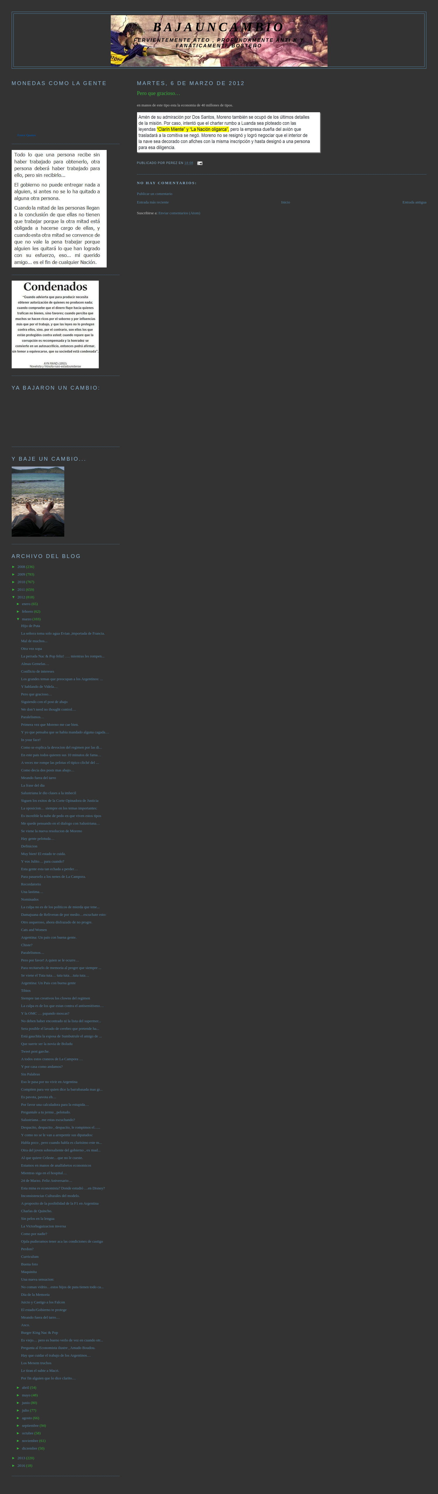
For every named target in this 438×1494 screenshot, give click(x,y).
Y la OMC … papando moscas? (45, 1013)
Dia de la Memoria (35, 1294)
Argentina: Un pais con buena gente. (49, 937)
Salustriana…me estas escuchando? (48, 1120)
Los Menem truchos (36, 1363)
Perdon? (27, 1249)
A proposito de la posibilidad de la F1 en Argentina (59, 1203)
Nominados (30, 899)
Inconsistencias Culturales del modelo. (50, 1196)
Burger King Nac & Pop (39, 1332)
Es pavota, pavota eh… (38, 1097)
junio (26, 1402)
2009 (22, 574)
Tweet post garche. (35, 1051)
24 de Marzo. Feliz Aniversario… (46, 1180)
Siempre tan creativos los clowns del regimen (55, 998)
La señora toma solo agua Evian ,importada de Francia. (63, 633)
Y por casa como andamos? (42, 1066)
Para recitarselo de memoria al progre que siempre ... (61, 968)
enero (26, 604)
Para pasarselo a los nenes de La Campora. (53, 876)
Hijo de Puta (30, 625)
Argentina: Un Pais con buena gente (48, 983)
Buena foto (29, 1264)
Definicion (29, 846)
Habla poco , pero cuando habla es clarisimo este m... (61, 1142)
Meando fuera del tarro (38, 778)
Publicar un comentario (154, 193)
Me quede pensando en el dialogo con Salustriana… (60, 823)
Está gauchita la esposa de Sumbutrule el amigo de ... (61, 1036)
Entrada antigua (414, 202)
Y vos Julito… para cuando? (42, 861)
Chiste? (26, 945)
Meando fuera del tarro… (40, 1317)
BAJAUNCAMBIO (219, 27)
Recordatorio (31, 884)
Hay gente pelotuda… (37, 838)
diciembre (30, 1448)
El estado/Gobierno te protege (44, 1310)
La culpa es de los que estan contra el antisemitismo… (62, 1006)
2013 (22, 1458)
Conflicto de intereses (37, 671)
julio (26, 1410)
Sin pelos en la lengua (37, 1218)
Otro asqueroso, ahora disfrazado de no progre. (56, 922)
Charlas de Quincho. (36, 1211)
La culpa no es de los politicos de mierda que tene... (60, 907)
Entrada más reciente (153, 202)
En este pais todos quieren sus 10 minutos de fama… (61, 755)
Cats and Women (34, 930)
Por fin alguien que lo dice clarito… (48, 1378)
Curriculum (30, 1256)
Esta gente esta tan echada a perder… (49, 869)
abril (26, 1387)
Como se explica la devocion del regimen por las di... (61, 747)
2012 (22, 597)
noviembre (30, 1440)
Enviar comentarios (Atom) (179, 213)
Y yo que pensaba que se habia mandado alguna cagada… (65, 732)
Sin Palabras (30, 1074)
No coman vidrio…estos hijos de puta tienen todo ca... (62, 1287)
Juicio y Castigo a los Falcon (43, 1302)
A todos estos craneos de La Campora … (52, 1059)
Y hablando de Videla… (39, 686)
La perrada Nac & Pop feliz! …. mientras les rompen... (63, 656)
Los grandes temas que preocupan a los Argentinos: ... (62, 679)
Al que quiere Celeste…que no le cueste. (52, 1158)
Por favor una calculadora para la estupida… (55, 1104)
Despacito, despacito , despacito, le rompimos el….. (60, 1127)
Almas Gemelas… (35, 663)
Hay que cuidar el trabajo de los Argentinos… (56, 1355)
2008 (22, 566)
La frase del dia (32, 785)
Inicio (285, 202)
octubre (28, 1433)
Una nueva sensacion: (37, 1279)
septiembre (30, 1425)
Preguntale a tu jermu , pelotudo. (46, 1112)
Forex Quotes (26, 135)
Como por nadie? (34, 1234)
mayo (26, 1395)
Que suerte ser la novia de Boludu (46, 1044)
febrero (28, 611)
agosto (27, 1418)
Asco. (25, 1325)
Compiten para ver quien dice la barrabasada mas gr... (62, 1089)
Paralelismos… (32, 717)
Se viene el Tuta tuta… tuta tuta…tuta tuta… (55, 975)
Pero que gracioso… (159, 93)
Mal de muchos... (34, 641)
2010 (22, 582)
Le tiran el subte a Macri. (40, 1370)
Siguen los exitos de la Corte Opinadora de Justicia (59, 800)
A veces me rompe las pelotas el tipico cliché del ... (60, 762)
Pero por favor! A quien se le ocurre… (50, 960)
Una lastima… (32, 892)
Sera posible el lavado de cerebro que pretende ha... (60, 1028)
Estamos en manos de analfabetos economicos (56, 1165)
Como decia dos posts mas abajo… (47, 770)
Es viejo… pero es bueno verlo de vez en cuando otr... (62, 1340)
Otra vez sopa (31, 648)
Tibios (26, 990)
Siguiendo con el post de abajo (44, 701)
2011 (22, 589)
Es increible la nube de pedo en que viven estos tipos (61, 816)
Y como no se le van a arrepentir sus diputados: (57, 1135)
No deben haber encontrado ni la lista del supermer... (61, 1021)
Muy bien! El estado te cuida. (43, 854)
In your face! (31, 739)
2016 (22, 1465)
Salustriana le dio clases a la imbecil (48, 793)
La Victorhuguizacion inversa (43, 1226)
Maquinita (29, 1272)
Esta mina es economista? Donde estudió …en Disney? (63, 1188)
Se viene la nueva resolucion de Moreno (51, 831)
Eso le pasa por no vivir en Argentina (49, 1082)
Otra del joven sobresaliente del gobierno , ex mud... (61, 1150)
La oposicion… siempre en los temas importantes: (59, 808)
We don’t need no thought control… (48, 709)
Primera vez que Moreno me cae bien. (50, 724)
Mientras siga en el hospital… (44, 1173)
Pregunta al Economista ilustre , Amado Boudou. (58, 1348)
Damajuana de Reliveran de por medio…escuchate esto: (63, 914)
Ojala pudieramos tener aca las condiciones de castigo (62, 1241)
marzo (27, 619)
